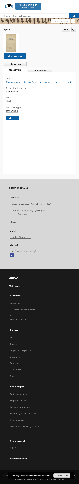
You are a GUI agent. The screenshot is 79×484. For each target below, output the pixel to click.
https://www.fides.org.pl (23, 251)
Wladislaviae (12, 91)
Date (12, 376)
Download (14, 64)
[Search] (74, 15)
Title (12, 337)
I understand (62, 475)
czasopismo (12, 110)
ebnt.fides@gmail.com (20, 237)
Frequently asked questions (23, 413)
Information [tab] (40, 70)
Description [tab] (15, 70)
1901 (8, 101)
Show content (15, 55)
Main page (14, 286)
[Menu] (75, 2)
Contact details (17, 419)
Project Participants (19, 400)
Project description (19, 394)
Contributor (15, 369)
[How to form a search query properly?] (73, 21)
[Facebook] (12, 255)
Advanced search (61, 21)
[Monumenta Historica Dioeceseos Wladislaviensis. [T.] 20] (11, 43)
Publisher (14, 363)
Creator (13, 343)
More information (42, 476)
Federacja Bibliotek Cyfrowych (24, 426)
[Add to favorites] (73, 29)
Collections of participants (22, 309)
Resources (15, 303)
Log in (13, 447)
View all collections (19, 319)
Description (15, 356)
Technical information (20, 407)
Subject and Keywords (20, 350)
